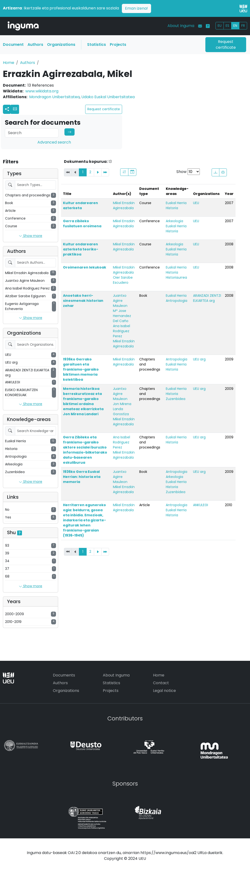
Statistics (96, 44)
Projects (118, 44)
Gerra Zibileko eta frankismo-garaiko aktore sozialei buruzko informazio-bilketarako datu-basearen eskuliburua (85, 450)
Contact (161, 683)
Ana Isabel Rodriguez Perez (121, 331)
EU (220, 25)
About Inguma (180, 25)
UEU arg (199, 359)
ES (227, 25)
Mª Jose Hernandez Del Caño (122, 315)
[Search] (32, 133)
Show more (30, 236)
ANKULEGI (200, 505)
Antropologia (176, 300)
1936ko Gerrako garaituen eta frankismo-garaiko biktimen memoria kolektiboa (81, 369)
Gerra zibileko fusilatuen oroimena (82, 223)
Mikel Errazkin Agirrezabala (124, 205)
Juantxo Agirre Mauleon (120, 300)
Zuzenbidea (175, 398)
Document (13, 44)
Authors (35, 44)
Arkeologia (174, 221)
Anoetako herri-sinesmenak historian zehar (83, 300)
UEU (196, 202)
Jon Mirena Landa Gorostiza (122, 408)
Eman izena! (136, 8)
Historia (172, 208)
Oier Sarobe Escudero (123, 280)
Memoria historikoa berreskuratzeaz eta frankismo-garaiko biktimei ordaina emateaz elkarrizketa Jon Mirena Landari (83, 401)
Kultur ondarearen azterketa (80, 205)
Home (8, 62)
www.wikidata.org (41, 91)
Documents (64, 675)
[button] (15, 109)
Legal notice (164, 690)
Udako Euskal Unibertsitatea (108, 97)
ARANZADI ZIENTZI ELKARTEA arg (207, 298)
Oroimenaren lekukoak (84, 267)
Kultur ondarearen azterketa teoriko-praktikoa (80, 249)
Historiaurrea (176, 277)
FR (243, 25)
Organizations (61, 44)
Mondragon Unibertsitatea (54, 97)
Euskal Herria (176, 202)
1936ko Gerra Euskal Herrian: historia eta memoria (81, 476)
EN (235, 25)
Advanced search (54, 142)
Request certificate (226, 44)
